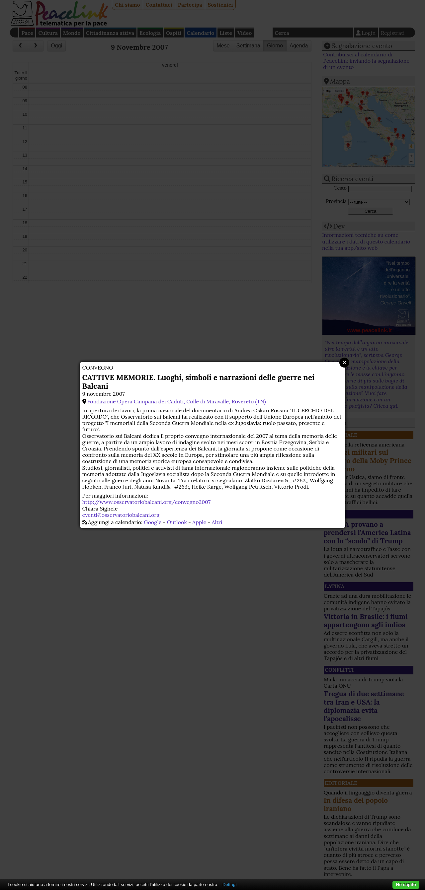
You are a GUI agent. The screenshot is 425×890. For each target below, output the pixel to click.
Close (344, 363)
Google (152, 522)
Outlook (177, 522)
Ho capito (406, 884)
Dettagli (229, 884)
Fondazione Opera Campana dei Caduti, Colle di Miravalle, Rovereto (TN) (176, 401)
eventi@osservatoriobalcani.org (120, 515)
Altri (217, 522)
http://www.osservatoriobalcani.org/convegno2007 (146, 502)
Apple (199, 522)
